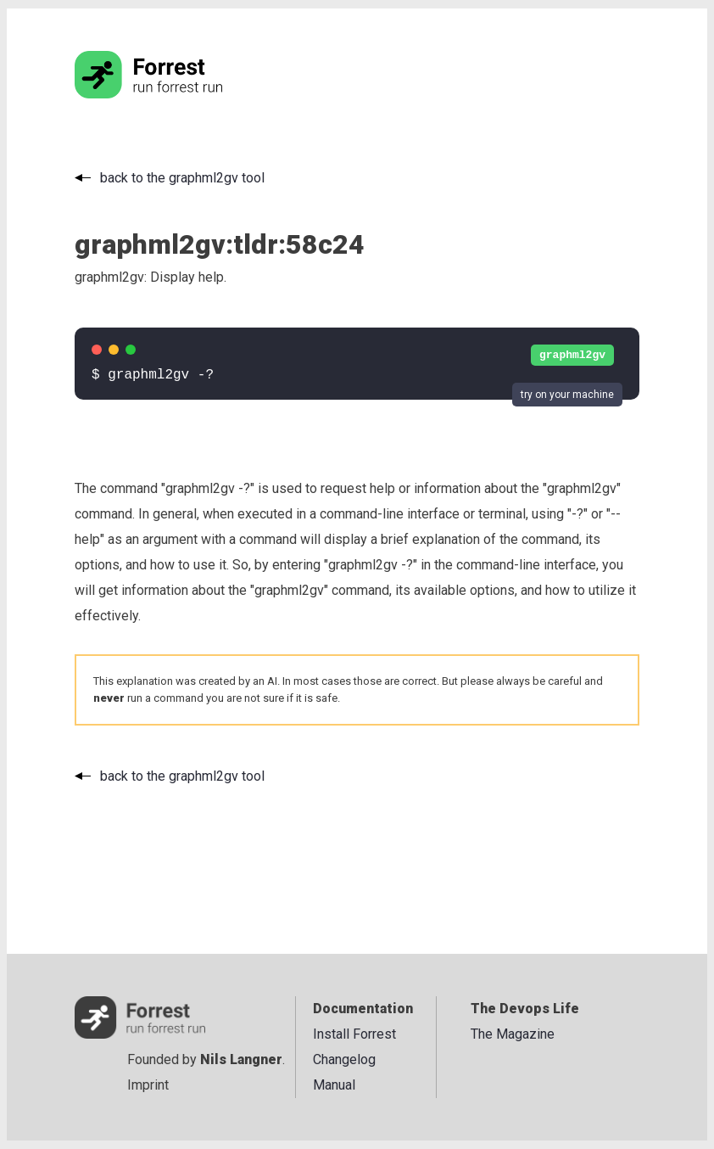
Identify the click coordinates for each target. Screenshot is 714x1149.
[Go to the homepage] (181, 94)
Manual (334, 1085)
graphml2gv (572, 355)
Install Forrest (354, 1034)
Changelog (344, 1059)
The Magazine (513, 1034)
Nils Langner (241, 1059)
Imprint (148, 1085)
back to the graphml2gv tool (182, 178)
